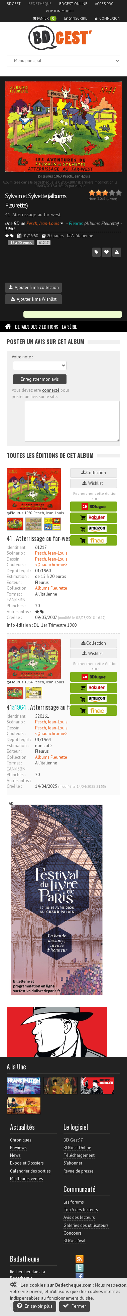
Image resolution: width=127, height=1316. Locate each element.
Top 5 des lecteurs (81, 1210)
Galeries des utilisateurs (86, 1225)
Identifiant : (17, 547)
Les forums (74, 1202)
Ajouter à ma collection (34, 287)
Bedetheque (39, 3)
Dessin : (14, 559)
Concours (73, 1233)
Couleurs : (16, 565)
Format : (14, 594)
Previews (18, 1147)
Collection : (17, 588)
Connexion (107, 18)
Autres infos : (19, 612)
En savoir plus (34, 1306)
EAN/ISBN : (17, 600)
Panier (44, 18)
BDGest (14, 3)
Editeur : (14, 582)
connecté (50, 390)
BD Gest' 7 (73, 1140)
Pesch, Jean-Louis (51, 553)
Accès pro (104, 3)
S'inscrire (75, 18)
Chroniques (20, 1140)
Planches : (16, 606)
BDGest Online (73, 3)
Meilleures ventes (26, 1179)
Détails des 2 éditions (36, 326)
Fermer (74, 1306)
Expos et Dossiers (27, 1163)
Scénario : (16, 553)
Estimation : (17, 576)
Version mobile (60, 11)
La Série (69, 326)
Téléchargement (79, 1155)
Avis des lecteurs (79, 1217)
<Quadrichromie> (51, 565)
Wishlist (93, 483)
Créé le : (14, 617)
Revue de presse (79, 1171)
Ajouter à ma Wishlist (33, 299)
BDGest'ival (75, 1241)
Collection (93, 472)
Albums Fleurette (51, 588)
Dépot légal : (19, 571)
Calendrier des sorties (30, 1171)
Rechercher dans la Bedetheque (27, 1275)
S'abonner (73, 1163)
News (15, 1155)
